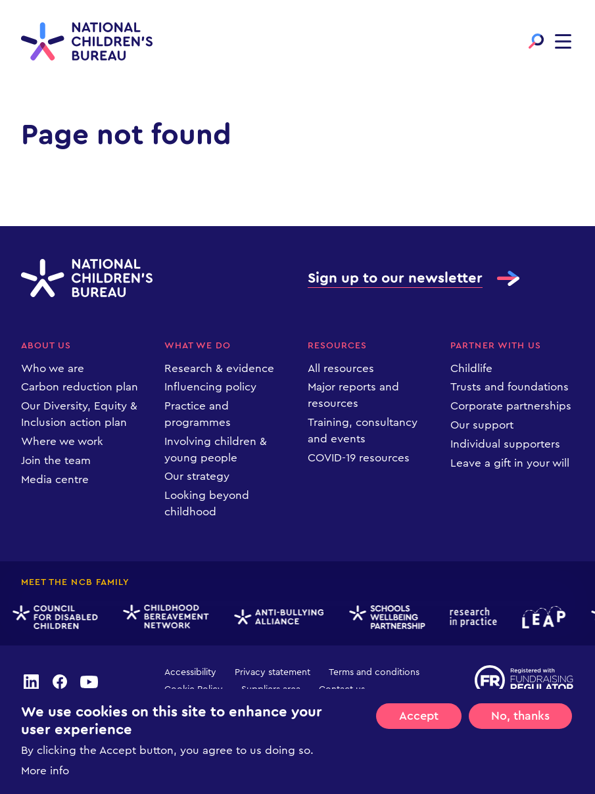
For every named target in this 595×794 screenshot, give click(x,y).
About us (46, 345)
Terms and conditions (374, 672)
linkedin (31, 681)
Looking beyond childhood (206, 503)
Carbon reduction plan (79, 386)
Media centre (55, 479)
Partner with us (495, 345)
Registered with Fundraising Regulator (524, 680)
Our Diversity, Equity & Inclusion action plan (79, 414)
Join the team (56, 460)
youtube (89, 681)
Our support (481, 425)
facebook (60, 681)
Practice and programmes (197, 414)
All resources (341, 368)
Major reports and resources (353, 395)
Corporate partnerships (510, 405)
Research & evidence (219, 368)
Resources (337, 345)
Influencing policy (210, 386)
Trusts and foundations (509, 386)
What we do (197, 345)
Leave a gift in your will (509, 463)
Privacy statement (272, 672)
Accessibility (190, 672)
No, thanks (520, 716)
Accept (419, 716)
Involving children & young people (215, 449)
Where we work (62, 441)
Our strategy (196, 476)
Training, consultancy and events (362, 430)
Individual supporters (505, 444)
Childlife (471, 368)
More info (45, 771)
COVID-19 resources (359, 457)
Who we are (52, 368)
